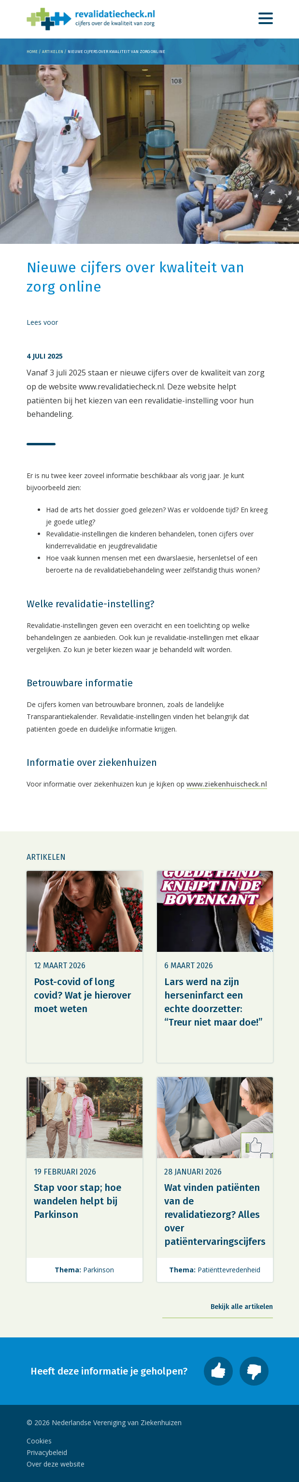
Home (32, 51)
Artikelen (52, 51)
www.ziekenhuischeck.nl (226, 783)
